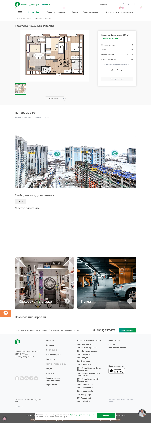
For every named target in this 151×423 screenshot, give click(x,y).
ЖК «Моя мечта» (85, 344)
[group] (55, 56)
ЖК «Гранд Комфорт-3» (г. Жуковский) (89, 369)
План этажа (53, 99)
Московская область (117, 347)
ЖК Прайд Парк (84, 394)
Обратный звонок (127, 330)
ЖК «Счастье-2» (84, 364)
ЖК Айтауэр (82, 358)
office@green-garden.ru (24, 356)
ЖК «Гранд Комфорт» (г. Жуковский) (88, 380)
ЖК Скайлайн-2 (84, 354)
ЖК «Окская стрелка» (87, 347)
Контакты (50, 359)
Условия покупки (90, 12)
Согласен (106, 416)
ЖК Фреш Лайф (84, 398)
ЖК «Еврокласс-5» (85, 391)
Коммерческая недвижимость (53, 379)
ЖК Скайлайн (83, 401)
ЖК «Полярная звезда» (87, 351)
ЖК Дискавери (84, 361)
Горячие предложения (56, 12)
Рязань (111, 344)
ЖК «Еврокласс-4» (85, 388)
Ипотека (50, 373)
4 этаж (20, 201)
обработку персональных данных (81, 415)
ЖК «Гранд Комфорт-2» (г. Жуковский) (89, 374)
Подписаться (6, 314)
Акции (75, 12)
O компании (52, 350)
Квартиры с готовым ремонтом (119, 12)
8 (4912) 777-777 (107, 4)
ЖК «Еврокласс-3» (85, 384)
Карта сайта (51, 384)
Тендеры (50, 345)
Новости (50, 340)
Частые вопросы (53, 354)
